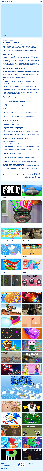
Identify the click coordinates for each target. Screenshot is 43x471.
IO (3, 40)
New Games (4, 468)
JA (24, 463)
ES (21, 463)
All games (3, 463)
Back (4, 35)
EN (19, 463)
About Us (31, 463)
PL (23, 465)
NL (19, 465)
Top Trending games (6, 465)
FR (21, 465)
